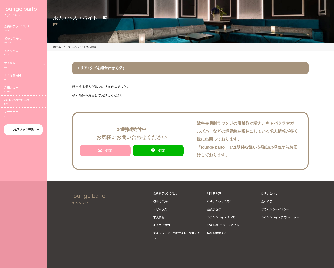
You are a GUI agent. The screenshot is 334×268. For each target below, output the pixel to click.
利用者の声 (23, 89)
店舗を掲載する (216, 233)
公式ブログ (23, 114)
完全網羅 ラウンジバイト (223, 225)
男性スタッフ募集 (23, 129)
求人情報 (20, 65)
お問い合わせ (269, 193)
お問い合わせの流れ (23, 102)
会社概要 (266, 201)
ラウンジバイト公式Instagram (280, 217)
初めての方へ (23, 40)
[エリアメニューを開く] (43, 65)
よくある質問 (23, 77)
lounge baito (23, 11)
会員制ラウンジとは (23, 28)
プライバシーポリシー (275, 209)
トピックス (23, 53)
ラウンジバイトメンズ (221, 217)
